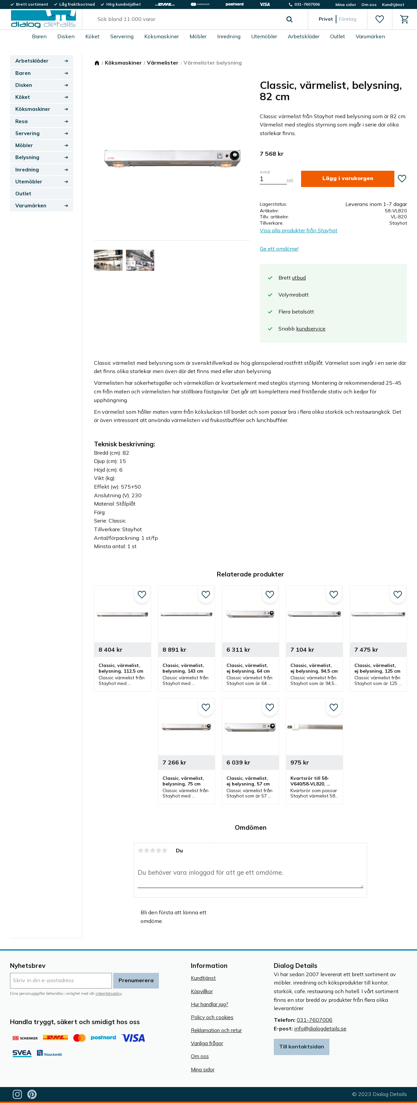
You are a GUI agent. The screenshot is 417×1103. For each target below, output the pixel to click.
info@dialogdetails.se (320, 1028)
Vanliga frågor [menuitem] (207, 1043)
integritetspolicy (109, 993)
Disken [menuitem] (66, 36)
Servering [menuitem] (122, 36)
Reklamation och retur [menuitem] (216, 1030)
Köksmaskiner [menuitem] (161, 36)
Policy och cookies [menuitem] (212, 1017)
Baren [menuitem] (39, 36)
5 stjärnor (165, 850)
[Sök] (289, 19)
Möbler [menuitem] (198, 36)
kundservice (310, 328)
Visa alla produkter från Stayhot (298, 230)
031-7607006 (314, 1019)
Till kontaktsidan (301, 1046)
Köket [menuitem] (92, 36)
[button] (379, 19)
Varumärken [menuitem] (370, 36)
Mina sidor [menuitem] (345, 4)
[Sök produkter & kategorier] (187, 19)
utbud (299, 277)
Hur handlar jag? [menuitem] (209, 1004)
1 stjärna (141, 850)
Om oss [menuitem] (369, 4)
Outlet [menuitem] (337, 36)
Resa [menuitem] (21, 121)
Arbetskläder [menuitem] (303, 36)
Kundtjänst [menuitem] (393, 4)
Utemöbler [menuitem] (264, 36)
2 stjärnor (147, 850)
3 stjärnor (153, 850)
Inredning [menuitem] (228, 36)
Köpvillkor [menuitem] (202, 991)
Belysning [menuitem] (27, 157)
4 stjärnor (159, 850)
